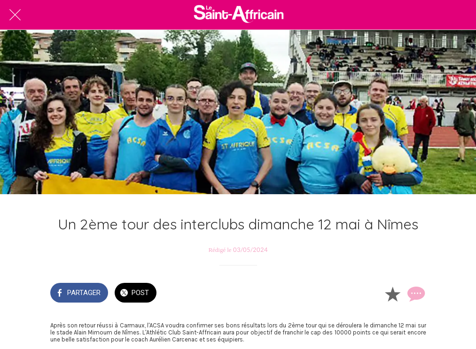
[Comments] (415, 293)
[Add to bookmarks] (392, 293)
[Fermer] (15, 15)
